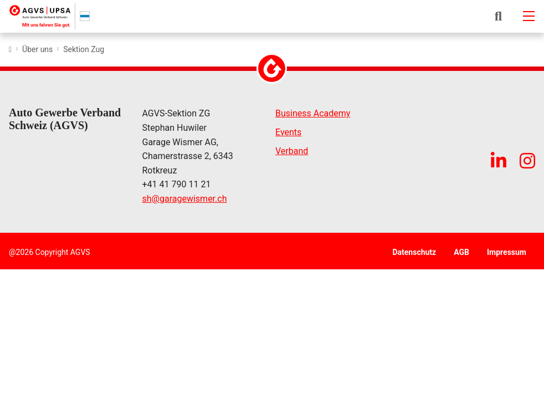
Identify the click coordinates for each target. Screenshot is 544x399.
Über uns (37, 49)
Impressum (506, 252)
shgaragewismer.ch (184, 199)
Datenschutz (414, 252)
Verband (291, 151)
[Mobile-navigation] (528, 16)
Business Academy (312, 114)
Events (288, 132)
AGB (461, 252)
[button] (498, 16)
